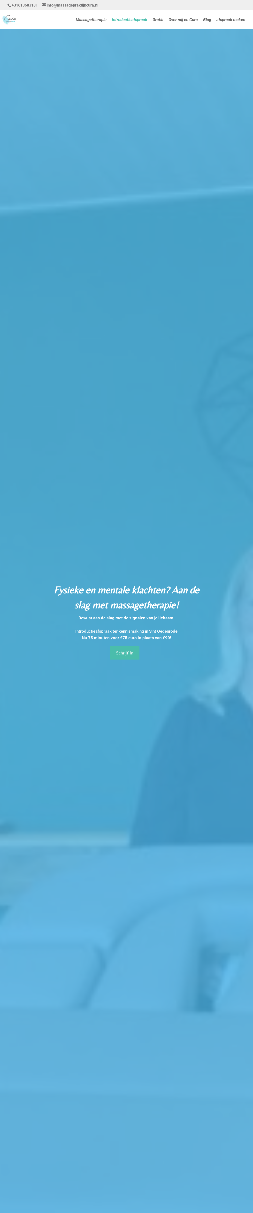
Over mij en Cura (183, 20)
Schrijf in (124, 652)
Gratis (158, 20)
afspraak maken (230, 20)
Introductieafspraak (129, 20)
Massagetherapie (91, 20)
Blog (207, 20)
